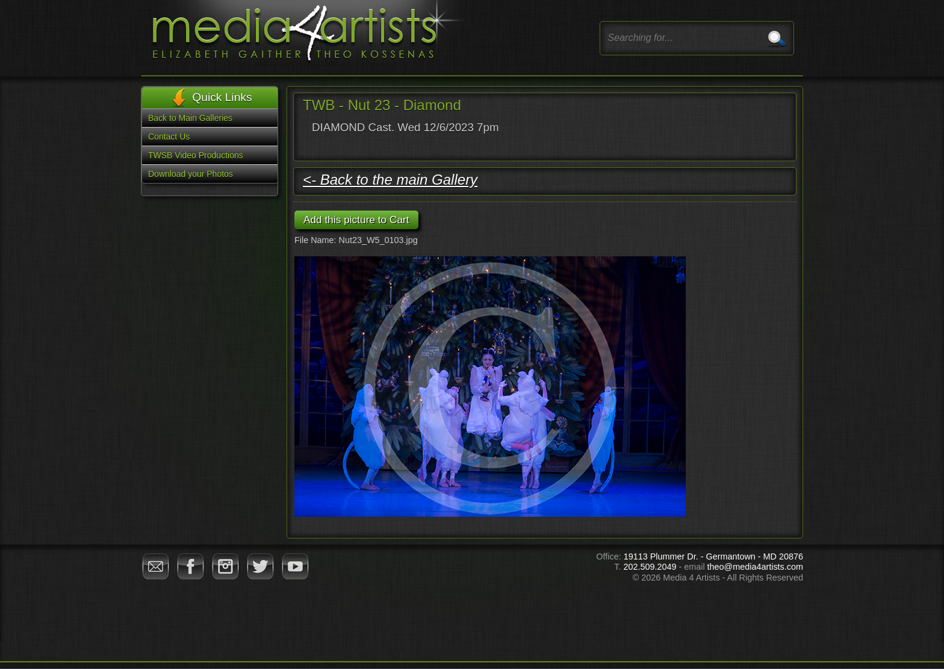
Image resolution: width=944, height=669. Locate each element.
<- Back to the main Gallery (390, 179)
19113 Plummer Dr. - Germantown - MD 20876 (713, 556)
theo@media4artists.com (755, 567)
